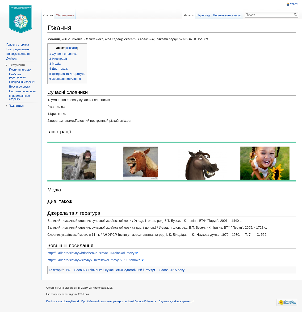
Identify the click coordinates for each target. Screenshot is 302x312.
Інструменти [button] (17, 65)
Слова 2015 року (172, 270)
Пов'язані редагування (17, 76)
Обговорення (65, 15)
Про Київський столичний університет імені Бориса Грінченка (118, 301)
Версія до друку (19, 86)
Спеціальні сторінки (22, 82)
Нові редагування (17, 49)
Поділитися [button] (16, 105)
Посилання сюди (20, 69)
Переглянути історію (227, 15)
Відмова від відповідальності (176, 301)
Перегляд (203, 15)
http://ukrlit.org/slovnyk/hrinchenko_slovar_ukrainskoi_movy (90, 253)
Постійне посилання (22, 91)
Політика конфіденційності (62, 301)
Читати (188, 15)
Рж (68, 270)
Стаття (48, 15)
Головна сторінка (17, 44)
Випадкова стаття (17, 53)
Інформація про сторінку (19, 97)
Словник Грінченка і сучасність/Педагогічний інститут (114, 270)
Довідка (11, 58)
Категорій (56, 270)
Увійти (294, 4)
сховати (71, 48)
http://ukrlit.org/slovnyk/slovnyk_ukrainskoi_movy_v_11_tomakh (93, 260)
